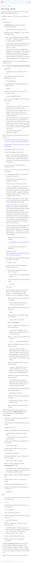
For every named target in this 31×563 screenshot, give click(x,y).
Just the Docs (8, 561)
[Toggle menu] (29, 2)
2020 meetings (3, 5)
